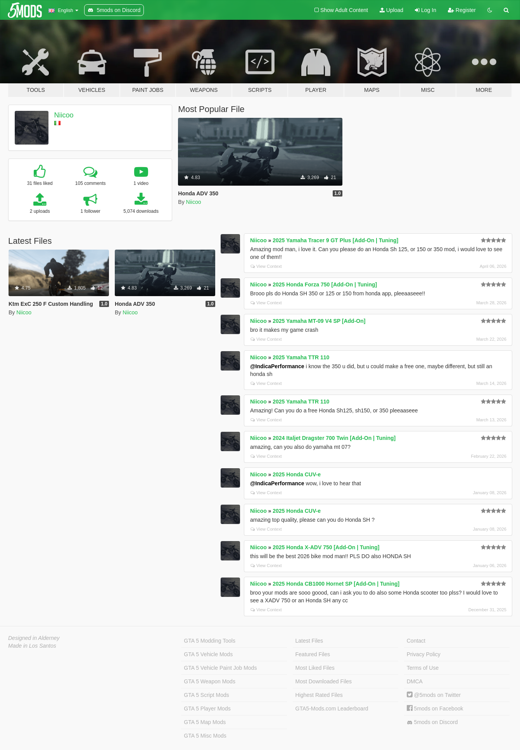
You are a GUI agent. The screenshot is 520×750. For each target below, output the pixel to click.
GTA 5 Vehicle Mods (208, 654)
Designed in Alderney (34, 638)
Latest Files (309, 641)
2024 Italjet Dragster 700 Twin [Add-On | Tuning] (334, 438)
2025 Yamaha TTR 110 (301, 357)
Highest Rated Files (319, 695)
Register (462, 10)
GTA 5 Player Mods (207, 708)
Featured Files (312, 654)
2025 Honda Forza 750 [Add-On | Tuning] (325, 284)
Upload (391, 10)
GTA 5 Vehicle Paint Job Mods (220, 668)
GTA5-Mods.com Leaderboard (331, 708)
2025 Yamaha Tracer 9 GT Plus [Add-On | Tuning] (335, 240)
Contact (416, 641)
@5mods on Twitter (434, 694)
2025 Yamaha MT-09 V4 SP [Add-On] (319, 321)
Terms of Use (423, 668)
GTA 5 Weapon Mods (209, 681)
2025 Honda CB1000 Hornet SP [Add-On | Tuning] (336, 584)
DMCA (415, 681)
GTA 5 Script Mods (206, 695)
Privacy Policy (424, 654)
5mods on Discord (432, 722)
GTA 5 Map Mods (205, 722)
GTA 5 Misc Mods (205, 736)
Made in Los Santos (32, 646)
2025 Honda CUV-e (297, 474)
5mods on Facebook (435, 708)
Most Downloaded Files (323, 681)
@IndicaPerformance (277, 366)
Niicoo (64, 115)
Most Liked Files (315, 668)
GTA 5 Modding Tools (209, 641)
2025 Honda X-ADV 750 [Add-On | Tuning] (326, 547)
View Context (266, 266)
